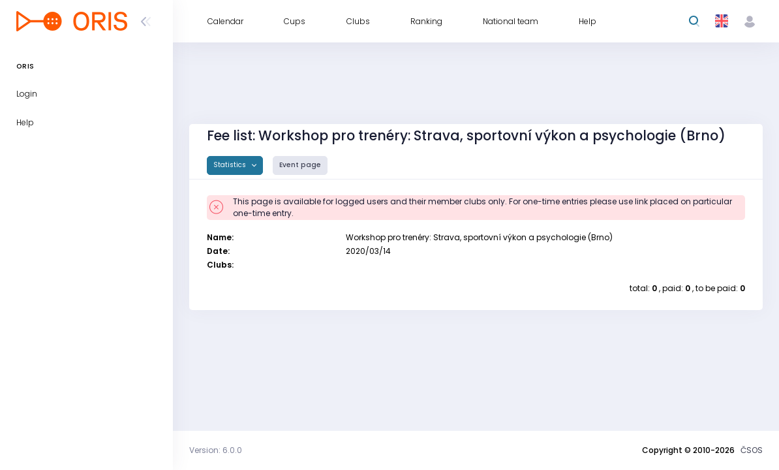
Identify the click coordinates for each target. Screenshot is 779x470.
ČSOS (752, 450)
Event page (300, 165)
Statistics (230, 165)
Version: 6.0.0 (215, 450)
